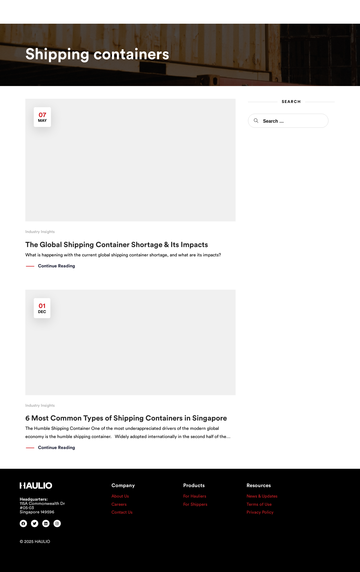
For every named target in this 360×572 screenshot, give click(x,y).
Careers (119, 504)
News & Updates (262, 496)
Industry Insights (40, 232)
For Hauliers (194, 496)
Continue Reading (56, 266)
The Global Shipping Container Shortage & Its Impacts (116, 244)
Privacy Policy (260, 512)
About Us (120, 496)
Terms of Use (259, 504)
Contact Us (122, 512)
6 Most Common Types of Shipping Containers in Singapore (126, 418)
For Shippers (195, 504)
